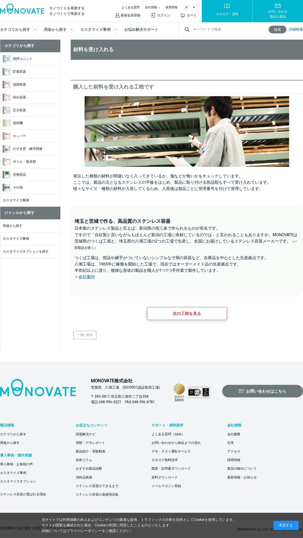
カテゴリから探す (19, 45)
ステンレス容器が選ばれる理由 (23, 494)
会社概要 (233, 434)
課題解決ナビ (85, 434)
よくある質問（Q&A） (168, 434)
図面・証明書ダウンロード (171, 468)
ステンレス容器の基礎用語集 (97, 494)
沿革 (230, 443)
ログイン (163, 15)
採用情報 (171, 7)
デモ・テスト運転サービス (171, 451)
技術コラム (84, 460)
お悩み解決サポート (141, 29)
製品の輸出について (242, 468)
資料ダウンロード (165, 477)
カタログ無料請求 (165, 460)
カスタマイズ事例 (13, 473)
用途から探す (10, 443)
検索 (277, 30)
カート (192, 15)
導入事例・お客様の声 (16, 464)
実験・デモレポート (90, 443)
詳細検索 (296, 29)
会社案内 (87, 276)
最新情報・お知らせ (242, 477)
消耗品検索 (84, 477)
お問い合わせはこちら (266, 391)
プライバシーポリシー (84, 531)
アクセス (233, 451)
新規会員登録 (130, 15)
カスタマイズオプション (18, 481)
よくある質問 (130, 7)
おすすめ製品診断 (89, 468)
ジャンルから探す (19, 212)
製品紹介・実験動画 (90, 451)
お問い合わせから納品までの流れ (176, 443)
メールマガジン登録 (166, 486)
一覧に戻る (84, 335)
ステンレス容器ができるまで (97, 486)
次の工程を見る (187, 313)
